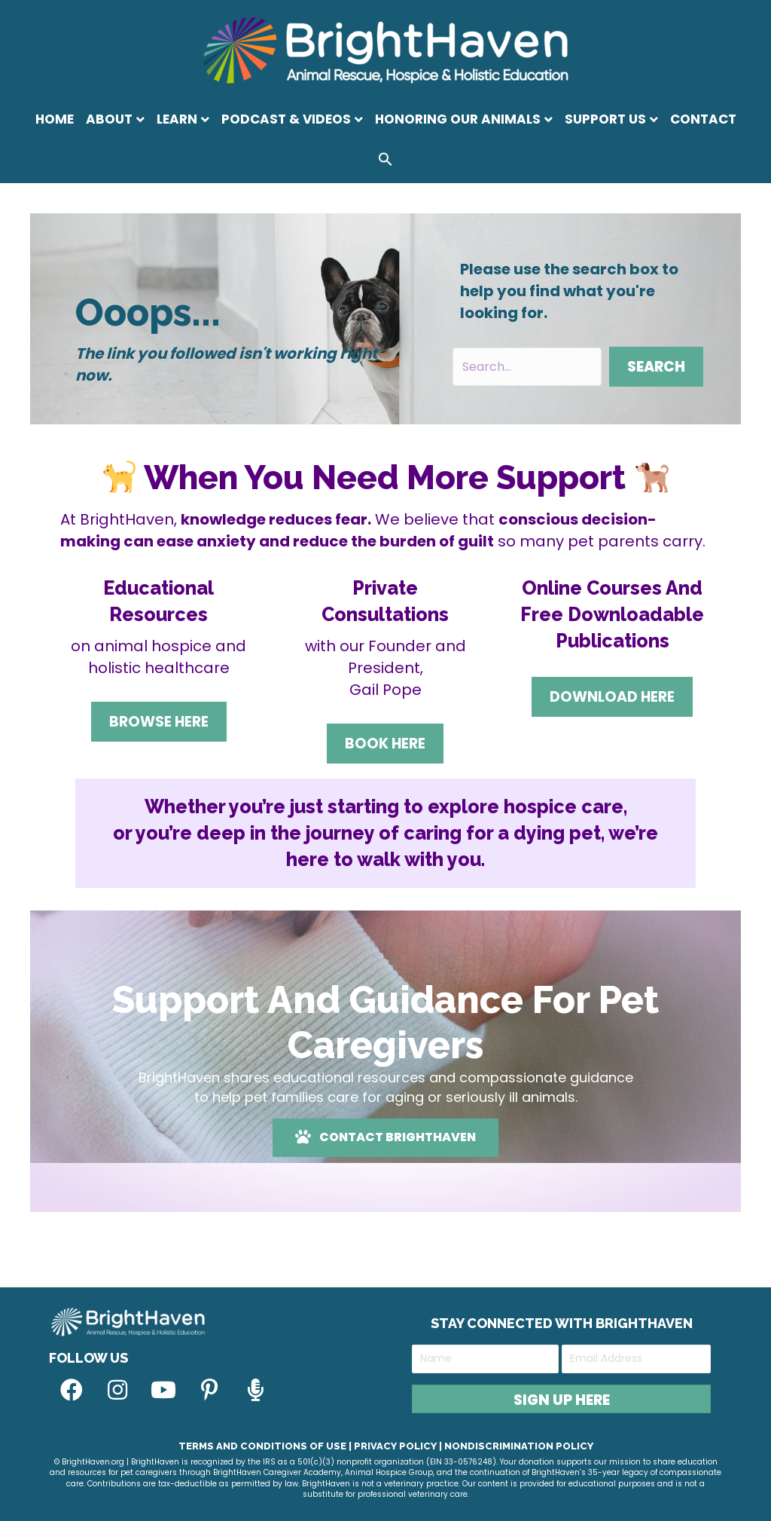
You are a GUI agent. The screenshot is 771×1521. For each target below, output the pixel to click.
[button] (385, 161)
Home (54, 119)
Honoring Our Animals (458, 119)
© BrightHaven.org (89, 1461)
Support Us (605, 119)
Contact (703, 119)
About (109, 119)
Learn (177, 119)
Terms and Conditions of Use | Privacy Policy (307, 1446)
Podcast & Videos (286, 119)
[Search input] (527, 366)
